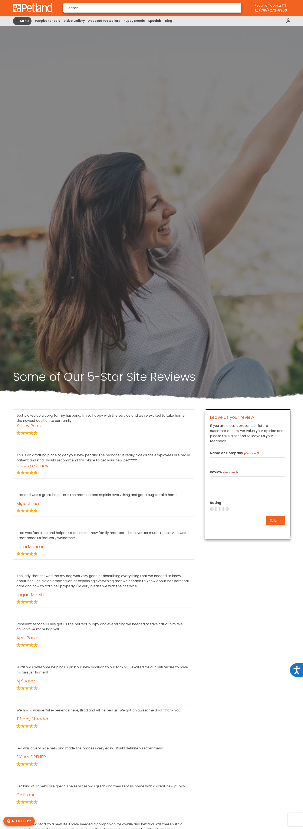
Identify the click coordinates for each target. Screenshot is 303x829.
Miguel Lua (27, 503)
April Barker (28, 638)
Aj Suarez (25, 681)
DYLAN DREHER (31, 757)
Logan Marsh (30, 595)
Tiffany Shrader (32, 719)
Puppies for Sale (47, 21)
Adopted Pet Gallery (104, 21)
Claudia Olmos (32, 465)
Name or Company (234, 453)
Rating (215, 502)
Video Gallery (74, 21)
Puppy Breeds (134, 21)
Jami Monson (30, 547)
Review (224, 472)
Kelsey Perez (29, 426)
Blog (168, 21)
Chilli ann (26, 795)
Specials (155, 21)
